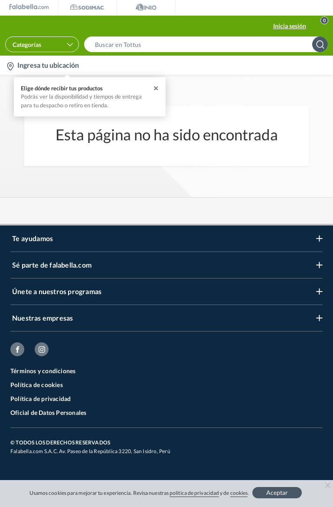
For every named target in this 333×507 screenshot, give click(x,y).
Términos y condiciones (42, 370)
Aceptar (277, 492)
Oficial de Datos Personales (48, 412)
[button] (208, 44)
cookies (239, 493)
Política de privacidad (40, 398)
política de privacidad (194, 493)
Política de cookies (36, 384)
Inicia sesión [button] (289, 26)
